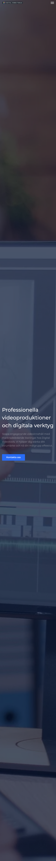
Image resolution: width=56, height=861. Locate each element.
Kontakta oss (13, 457)
